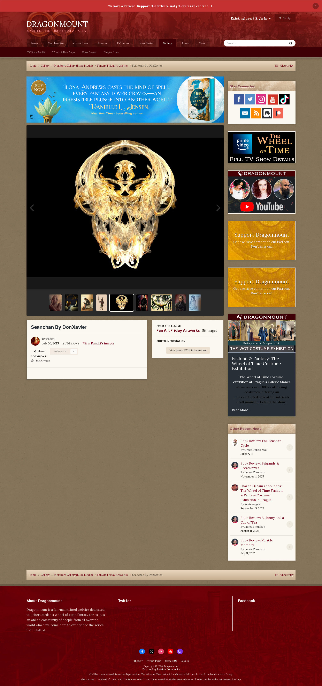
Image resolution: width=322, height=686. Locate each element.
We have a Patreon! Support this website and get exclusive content (158, 6)
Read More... (241, 410)
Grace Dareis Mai (255, 450)
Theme (138, 660)
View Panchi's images (99, 343)
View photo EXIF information (188, 350)
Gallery (167, 44)
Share (39, 351)
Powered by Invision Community (161, 669)
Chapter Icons (111, 52)
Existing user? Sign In (251, 18)
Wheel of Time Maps (63, 52)
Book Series (145, 43)
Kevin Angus (252, 504)
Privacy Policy (153, 660)
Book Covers (89, 52)
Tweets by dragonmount (136, 608)
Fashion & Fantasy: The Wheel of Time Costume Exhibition (256, 363)
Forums (102, 43)
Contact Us (171, 660)
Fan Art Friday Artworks (178, 330)
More (202, 43)
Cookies (185, 660)
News (34, 43)
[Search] (245, 43)
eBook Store (81, 43)
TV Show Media (36, 52)
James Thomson (254, 472)
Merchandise (55, 43)
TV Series (123, 43)
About (185, 43)
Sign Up (285, 18)
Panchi (50, 339)
